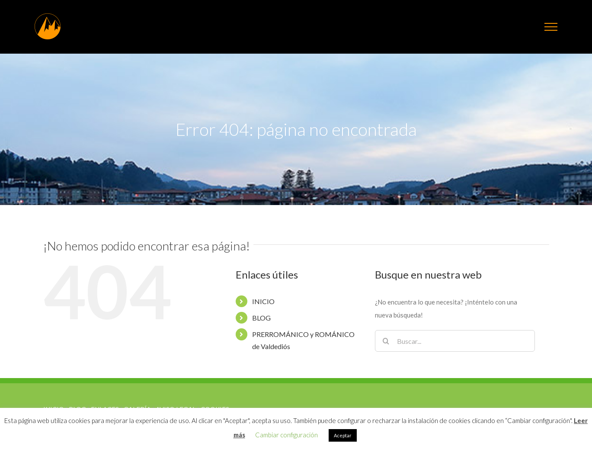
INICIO (263, 301)
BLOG (261, 318)
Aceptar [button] (343, 435)
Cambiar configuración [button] (286, 435)
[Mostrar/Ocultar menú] (551, 27)
